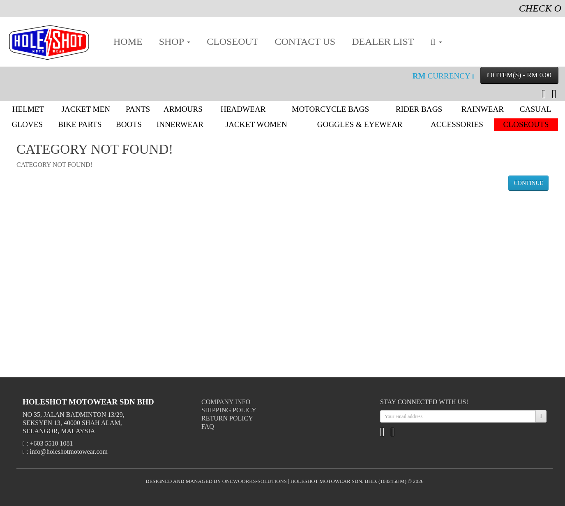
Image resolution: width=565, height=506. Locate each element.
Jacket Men (86, 109)
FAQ (207, 426)
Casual (535, 109)
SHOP (174, 41)
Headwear (243, 109)
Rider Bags (419, 109)
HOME (128, 41)
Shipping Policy (228, 410)
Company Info (225, 401)
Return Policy (227, 418)
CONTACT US (304, 41)
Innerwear (180, 124)
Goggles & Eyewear (360, 124)
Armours (183, 109)
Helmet (28, 109)
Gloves (27, 124)
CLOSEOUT (232, 41)
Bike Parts (79, 124)
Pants (138, 109)
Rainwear (482, 109)
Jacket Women (256, 124)
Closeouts (526, 124)
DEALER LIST (383, 41)
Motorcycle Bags (330, 109)
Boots (129, 124)
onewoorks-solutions (254, 481)
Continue (528, 183)
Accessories (457, 124)
